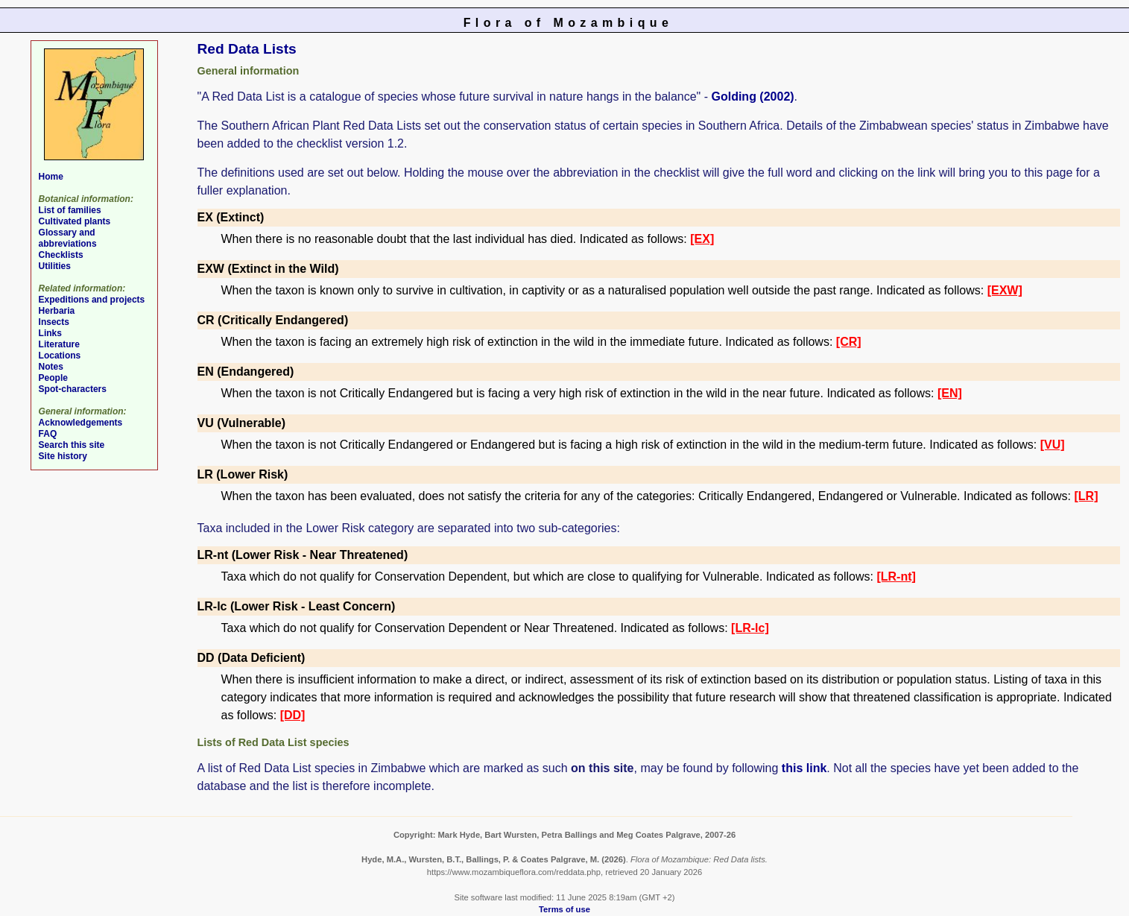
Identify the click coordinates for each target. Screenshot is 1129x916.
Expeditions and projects (92, 299)
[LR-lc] (750, 628)
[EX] (702, 239)
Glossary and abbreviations (68, 238)
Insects (54, 322)
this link (804, 768)
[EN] (949, 393)
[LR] (1086, 496)
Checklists (61, 255)
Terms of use (564, 909)
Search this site (72, 445)
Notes (51, 366)
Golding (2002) (752, 96)
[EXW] (1004, 290)
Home (51, 176)
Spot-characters (73, 389)
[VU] (1052, 444)
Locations (60, 355)
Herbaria (57, 311)
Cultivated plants (75, 221)
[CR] (848, 341)
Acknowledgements (81, 422)
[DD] (293, 715)
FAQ (48, 434)
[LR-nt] (895, 576)
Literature (59, 344)
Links (50, 333)
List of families (70, 210)
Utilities (55, 266)
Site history (63, 456)
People (53, 378)
